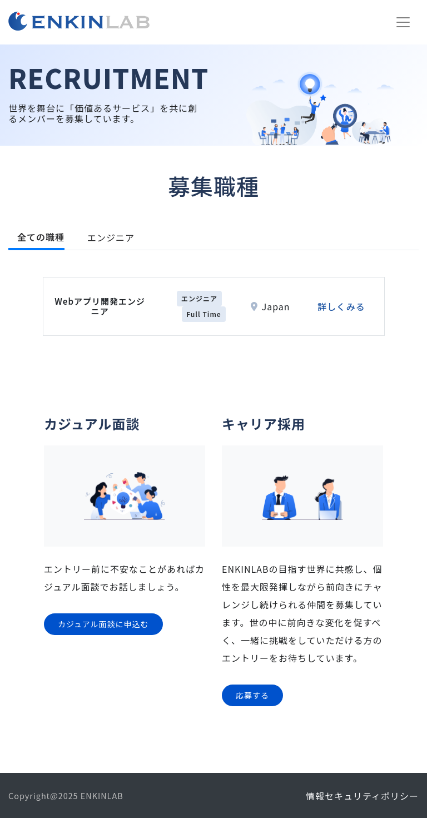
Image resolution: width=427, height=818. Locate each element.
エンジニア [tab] (111, 237)
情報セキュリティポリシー (362, 795)
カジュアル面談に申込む (103, 623)
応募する (252, 695)
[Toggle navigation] (403, 22)
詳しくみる (341, 306)
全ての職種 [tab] (40, 237)
